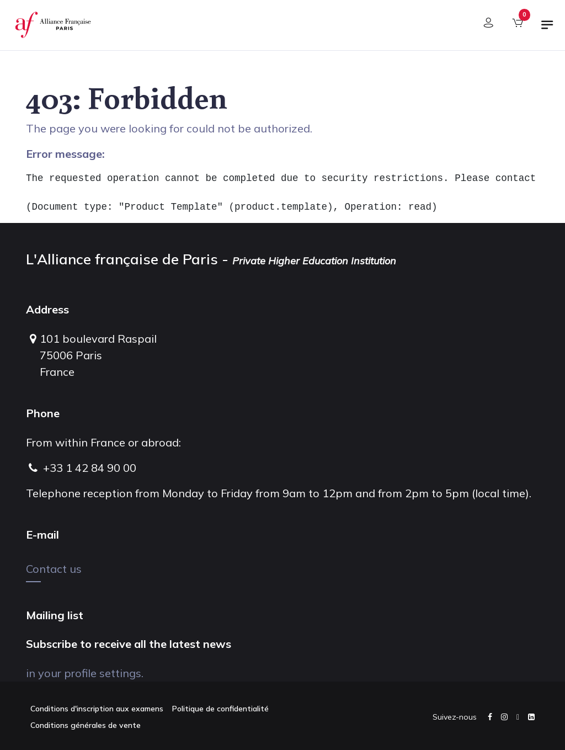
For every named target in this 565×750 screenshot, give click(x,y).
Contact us (54, 569)
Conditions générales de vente (85, 725)
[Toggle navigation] (547, 29)
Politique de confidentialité (220, 709)
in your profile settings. (84, 673)
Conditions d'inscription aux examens (96, 709)
